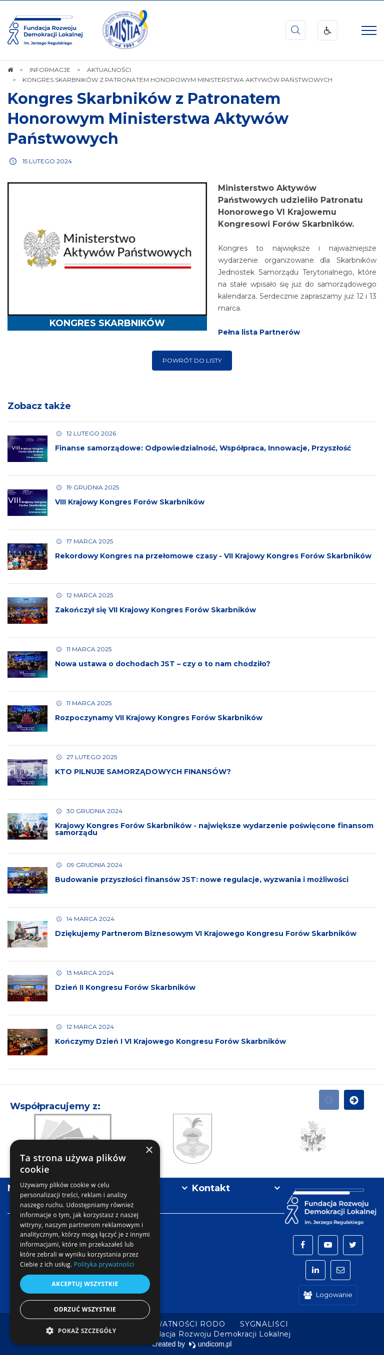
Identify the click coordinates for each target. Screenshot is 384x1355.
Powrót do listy (192, 360)
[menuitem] (161, 1324)
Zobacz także (39, 406)
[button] (85, 1330)
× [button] (148, 1150)
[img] (125, 30)
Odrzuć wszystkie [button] (85, 1309)
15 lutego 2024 (47, 161)
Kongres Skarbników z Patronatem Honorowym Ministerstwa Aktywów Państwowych (148, 118)
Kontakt (211, 1188)
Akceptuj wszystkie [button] (85, 1284)
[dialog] (85, 1242)
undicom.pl (210, 1344)
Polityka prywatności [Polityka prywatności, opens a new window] (104, 1264)
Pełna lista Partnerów (261, 332)
